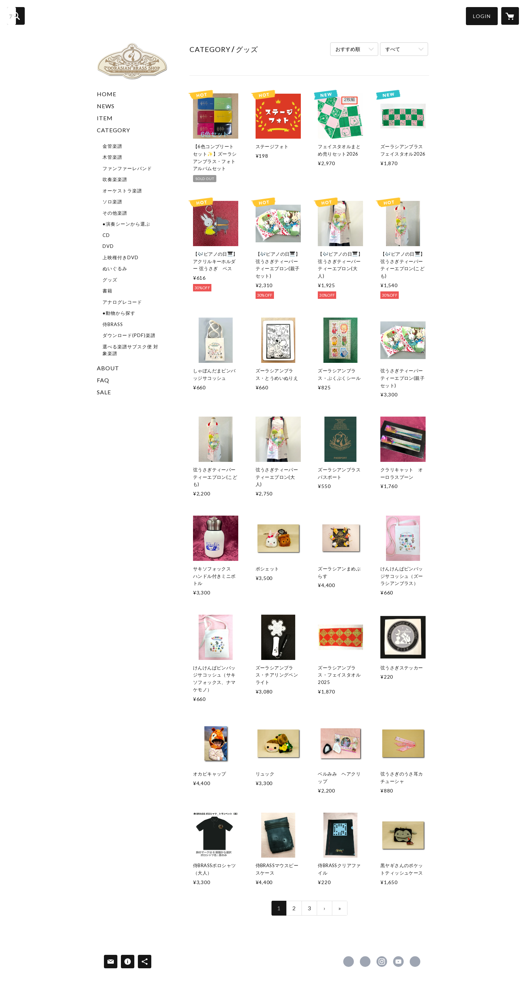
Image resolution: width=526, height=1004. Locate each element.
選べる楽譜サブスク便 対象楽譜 (130, 350)
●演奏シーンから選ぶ (126, 224)
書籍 (107, 291)
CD (106, 235)
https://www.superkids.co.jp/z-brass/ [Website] (415, 961)
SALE (104, 392)
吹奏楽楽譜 (115, 179)
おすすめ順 (347, 49)
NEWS (106, 106)
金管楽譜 (112, 146)
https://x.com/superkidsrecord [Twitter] (365, 961)
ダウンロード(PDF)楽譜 (129, 335)
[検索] (16, 16)
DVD (108, 246)
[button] (482, 16)
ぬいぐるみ (115, 268)
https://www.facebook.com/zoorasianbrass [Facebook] (348, 961)
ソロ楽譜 (112, 201)
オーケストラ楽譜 (122, 190)
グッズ (110, 280)
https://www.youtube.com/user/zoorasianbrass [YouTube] (398, 961)
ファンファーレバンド (127, 168)
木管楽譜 (112, 157)
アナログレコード (122, 302)
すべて (392, 49)
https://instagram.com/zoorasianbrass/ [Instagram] (381, 961)
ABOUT (108, 368)
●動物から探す (119, 313)
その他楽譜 (115, 213)
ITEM (105, 118)
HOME (106, 94)
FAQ (103, 380)
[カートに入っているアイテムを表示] (510, 16)
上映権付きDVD (121, 257)
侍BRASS (113, 324)
